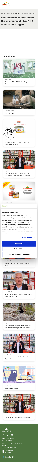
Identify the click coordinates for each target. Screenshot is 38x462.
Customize (19, 249)
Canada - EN (8, 457)
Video (8, 13)
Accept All (19, 243)
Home (3, 13)
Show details (27, 238)
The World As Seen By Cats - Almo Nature (18, 417)
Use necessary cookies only (19, 254)
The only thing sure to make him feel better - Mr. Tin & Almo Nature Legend (17, 175)
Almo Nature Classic (11, 388)
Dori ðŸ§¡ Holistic (10, 113)
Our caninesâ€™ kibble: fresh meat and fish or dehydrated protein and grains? (18, 327)
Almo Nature (16, 13)
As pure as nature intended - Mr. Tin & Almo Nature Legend (17, 143)
